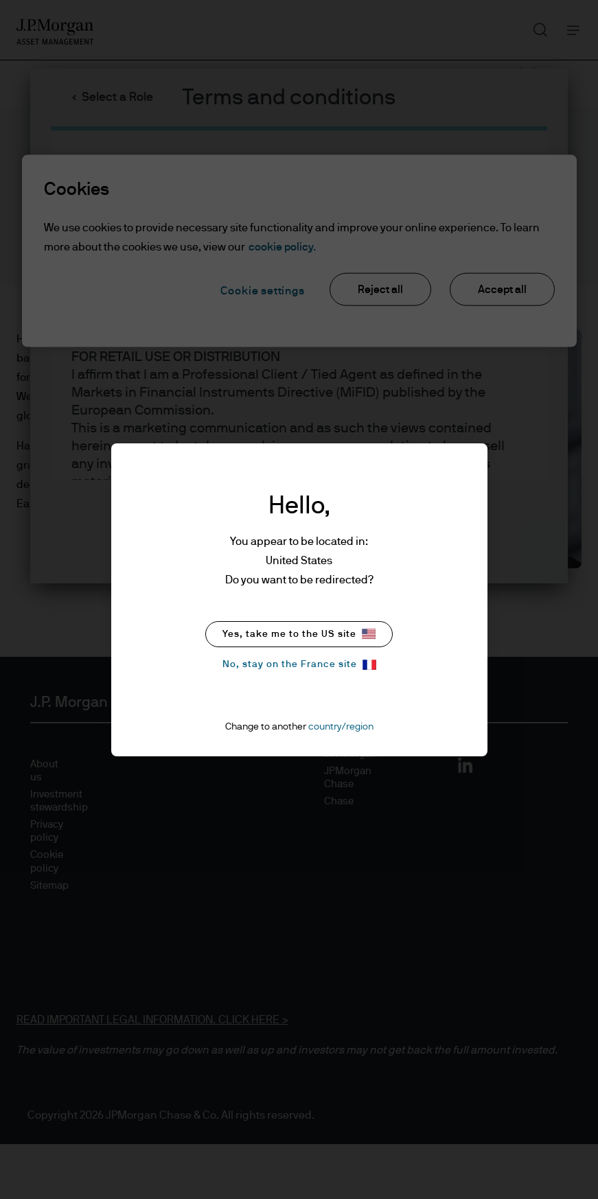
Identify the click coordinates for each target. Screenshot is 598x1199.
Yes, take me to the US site (299, 634)
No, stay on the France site (299, 665)
